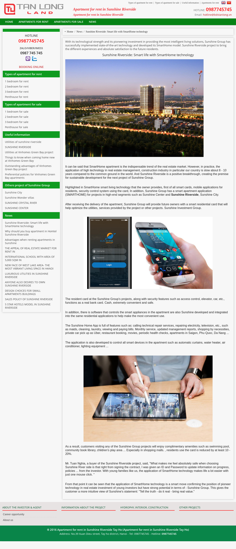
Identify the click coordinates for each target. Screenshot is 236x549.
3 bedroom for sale (16, 122)
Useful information (190, 2)
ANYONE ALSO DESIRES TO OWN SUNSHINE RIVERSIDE (25, 283)
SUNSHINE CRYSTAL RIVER (21, 203)
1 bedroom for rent (17, 81)
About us (8, 520)
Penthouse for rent (16, 97)
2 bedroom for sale (16, 117)
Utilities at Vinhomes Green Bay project (29, 152)
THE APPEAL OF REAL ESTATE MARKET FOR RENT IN (31, 249)
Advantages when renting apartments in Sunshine (30, 241)
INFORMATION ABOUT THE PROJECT (83, 507)
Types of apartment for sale (167, 2)
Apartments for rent (210, 2)
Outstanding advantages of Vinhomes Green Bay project (28, 167)
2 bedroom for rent (17, 86)
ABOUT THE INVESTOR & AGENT (21, 507)
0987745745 (219, 9)
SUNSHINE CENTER (16, 208)
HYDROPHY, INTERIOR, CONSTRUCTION (144, 507)
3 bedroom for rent (17, 91)
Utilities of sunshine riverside (23, 142)
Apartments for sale (68, 21)
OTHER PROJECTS (189, 507)
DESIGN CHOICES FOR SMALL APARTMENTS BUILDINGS (23, 292)
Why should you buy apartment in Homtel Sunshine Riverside (31, 232)
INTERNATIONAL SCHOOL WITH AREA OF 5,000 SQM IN (30, 258)
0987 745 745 (31, 52)
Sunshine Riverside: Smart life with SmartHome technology (117, 31)
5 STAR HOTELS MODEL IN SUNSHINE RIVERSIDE (28, 306)
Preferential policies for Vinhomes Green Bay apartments (30, 176)
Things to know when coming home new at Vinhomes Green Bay (30, 159)
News (92, 21)
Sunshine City (13, 192)
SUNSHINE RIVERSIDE (18, 147)
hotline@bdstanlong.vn (217, 14)
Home (9, 21)
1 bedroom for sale (16, 111)
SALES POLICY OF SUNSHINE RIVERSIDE (29, 299)
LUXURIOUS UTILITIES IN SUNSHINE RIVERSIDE (26, 275)
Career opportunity (13, 514)
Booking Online (31, 67)
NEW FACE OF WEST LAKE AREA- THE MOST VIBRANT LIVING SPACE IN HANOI (29, 266)
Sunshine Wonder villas (19, 197)
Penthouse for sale (16, 127)
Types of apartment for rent (140, 2)
